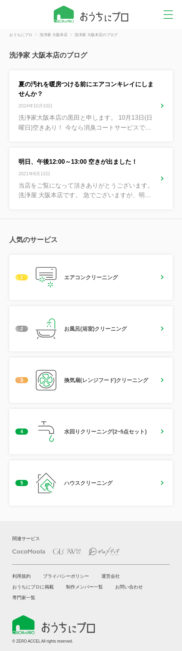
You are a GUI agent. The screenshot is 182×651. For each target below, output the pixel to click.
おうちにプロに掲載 (33, 587)
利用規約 (21, 576)
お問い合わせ (129, 587)
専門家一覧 (23, 597)
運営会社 (110, 576)
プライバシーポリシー (66, 576)
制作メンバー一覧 (84, 587)
